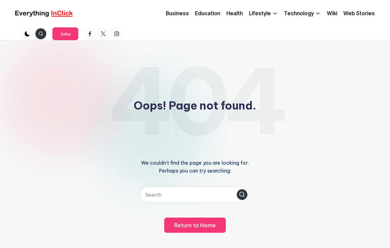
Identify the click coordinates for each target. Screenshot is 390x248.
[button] (65, 33)
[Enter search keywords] (195, 194)
